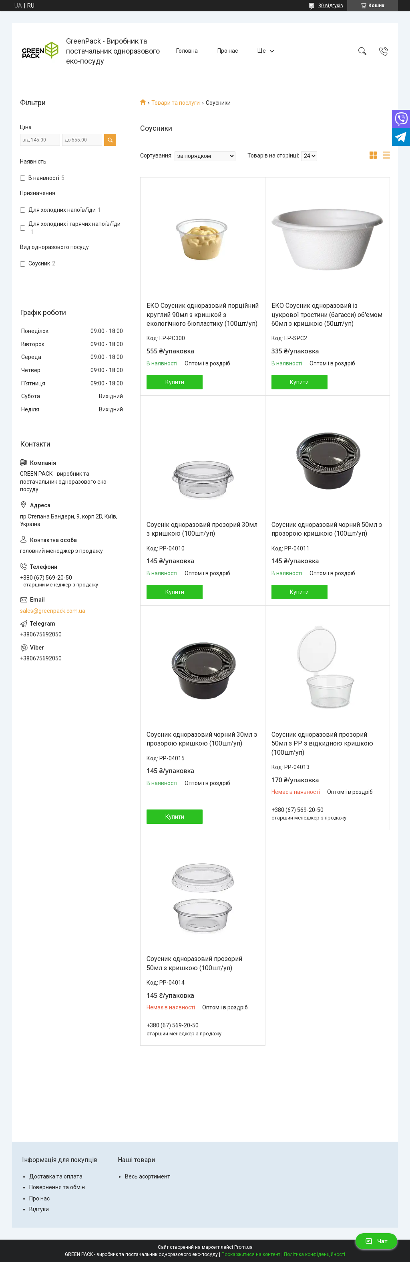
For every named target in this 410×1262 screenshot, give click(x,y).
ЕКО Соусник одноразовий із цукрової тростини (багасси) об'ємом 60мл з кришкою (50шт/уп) (326, 314)
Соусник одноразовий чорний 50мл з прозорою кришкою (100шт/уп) (326, 529)
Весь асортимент (147, 1176)
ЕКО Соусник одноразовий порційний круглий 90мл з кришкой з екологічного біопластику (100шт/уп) (203, 314)
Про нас (227, 51)
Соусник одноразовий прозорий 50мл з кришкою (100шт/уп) (194, 963)
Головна (187, 51)
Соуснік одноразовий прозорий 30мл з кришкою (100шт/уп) (202, 529)
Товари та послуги (175, 103)
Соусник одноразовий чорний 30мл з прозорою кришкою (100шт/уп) (202, 739)
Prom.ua (243, 1247)
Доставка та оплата (55, 1176)
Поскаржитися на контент (250, 1254)
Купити (174, 382)
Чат (376, 1241)
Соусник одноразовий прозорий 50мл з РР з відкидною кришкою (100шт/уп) (322, 743)
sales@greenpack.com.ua (52, 611)
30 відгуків (330, 5)
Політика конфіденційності (314, 1254)
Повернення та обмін (57, 1187)
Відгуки (39, 1209)
